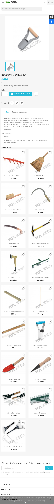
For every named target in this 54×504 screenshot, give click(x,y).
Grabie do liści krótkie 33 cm (13, 447)
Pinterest (22, 103)
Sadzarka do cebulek (40, 345)
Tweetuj (17, 103)
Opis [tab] (7, 112)
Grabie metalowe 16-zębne (40, 277)
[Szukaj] (21, 9)
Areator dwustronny (40, 413)
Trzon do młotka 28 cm (13, 345)
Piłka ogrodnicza (13, 244)
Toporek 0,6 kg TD (14, 277)
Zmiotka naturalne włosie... (13, 210)
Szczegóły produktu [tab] (19, 112)
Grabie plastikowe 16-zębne (13, 176)
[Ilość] (3, 94)
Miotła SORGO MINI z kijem (40, 176)
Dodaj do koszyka (20, 94)
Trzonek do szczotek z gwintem (13, 311)
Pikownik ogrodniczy (40, 379)
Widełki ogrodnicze (13, 413)
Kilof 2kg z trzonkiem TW (40, 244)
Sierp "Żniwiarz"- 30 (40, 210)
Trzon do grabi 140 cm (40, 311)
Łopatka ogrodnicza (13, 379)
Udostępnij (12, 103)
